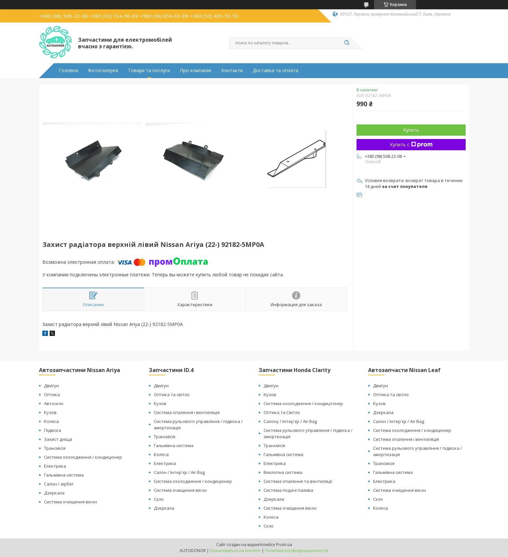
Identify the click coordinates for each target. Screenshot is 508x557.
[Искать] (346, 43)
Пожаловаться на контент (235, 550)
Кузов (50, 412)
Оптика (52, 394)
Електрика (55, 466)
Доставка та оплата (275, 70)
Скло (159, 499)
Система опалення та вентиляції (298, 481)
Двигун (51, 386)
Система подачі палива (288, 490)
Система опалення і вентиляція (187, 412)
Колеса (51, 421)
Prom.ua (284, 544)
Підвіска (52, 430)
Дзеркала (54, 493)
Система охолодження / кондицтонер (303, 403)
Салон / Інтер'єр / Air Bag (179, 472)
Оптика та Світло (282, 412)
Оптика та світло (172, 394)
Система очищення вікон (70, 502)
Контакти (232, 70)
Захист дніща (58, 439)
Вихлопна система (283, 472)
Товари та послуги (149, 70)
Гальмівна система (64, 475)
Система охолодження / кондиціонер (83, 457)
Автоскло (54, 403)
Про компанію (195, 70)
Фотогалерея (103, 70)
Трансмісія (54, 448)
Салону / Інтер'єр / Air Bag (290, 421)
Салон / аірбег (59, 484)
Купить (411, 130)
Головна (68, 70)
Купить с (411, 144)
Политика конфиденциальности (296, 550)
